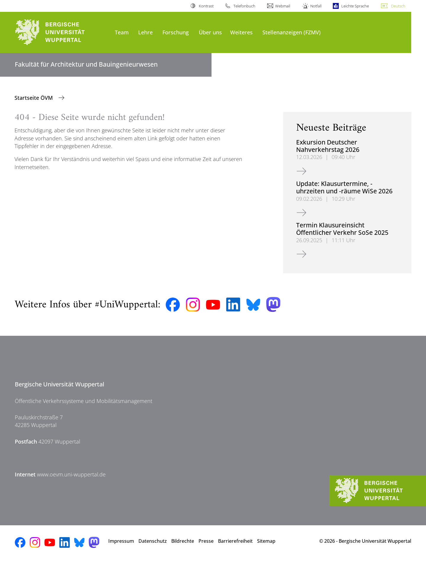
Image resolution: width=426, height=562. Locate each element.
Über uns (210, 32)
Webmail (282, 6)
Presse (206, 541)
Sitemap (266, 541)
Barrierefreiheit (235, 541)
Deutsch (398, 6)
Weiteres (241, 32)
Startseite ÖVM (34, 97)
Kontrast (206, 6)
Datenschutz (152, 541)
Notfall (316, 6)
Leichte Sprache (355, 6)
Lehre (145, 32)
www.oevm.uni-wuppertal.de (71, 474)
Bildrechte (182, 541)
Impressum (121, 541)
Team (122, 32)
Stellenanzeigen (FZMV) (291, 32)
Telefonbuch (244, 6)
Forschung (175, 32)
